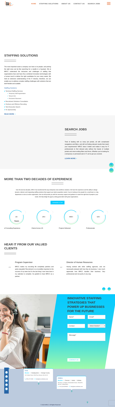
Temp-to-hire (12, 96)
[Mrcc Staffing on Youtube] (6, 385)
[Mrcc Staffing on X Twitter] (6, 376)
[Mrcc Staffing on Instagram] (6, 389)
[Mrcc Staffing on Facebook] (6, 380)
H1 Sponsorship (11, 109)
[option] (32, 269)
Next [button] (109, 289)
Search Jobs (94, 3)
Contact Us (79, 3)
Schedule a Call (57, 202)
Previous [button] (103, 289)
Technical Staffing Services (14, 91)
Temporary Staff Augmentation (17, 93)
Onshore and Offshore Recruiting (16, 104)
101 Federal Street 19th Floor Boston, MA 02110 (36, 375)
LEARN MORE (70, 158)
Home (33, 3)
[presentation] (81, 349)
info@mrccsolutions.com (41, 379)
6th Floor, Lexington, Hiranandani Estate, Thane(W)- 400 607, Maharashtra (70, 383)
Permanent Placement (15, 98)
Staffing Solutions (48, 3)
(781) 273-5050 (29, 379)
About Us (65, 3)
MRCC (47, 404)
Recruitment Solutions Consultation (17, 101)
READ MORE (9, 114)
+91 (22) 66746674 (63, 386)
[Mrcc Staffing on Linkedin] (6, 372)
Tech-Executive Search (13, 107)
